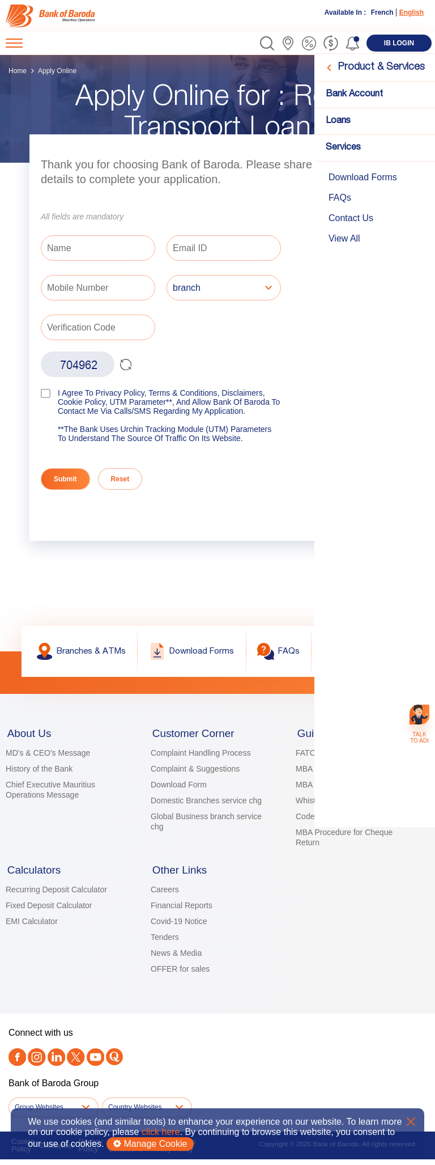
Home (17, 71)
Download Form (179, 788)
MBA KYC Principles (332, 788)
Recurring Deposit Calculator (56, 895)
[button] (267, 43)
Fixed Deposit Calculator (49, 911)
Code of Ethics (321, 819)
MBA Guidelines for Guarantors (351, 772)
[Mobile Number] (98, 287)
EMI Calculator (32, 927)
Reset (120, 479)
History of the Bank (39, 772)
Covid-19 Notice (179, 927)
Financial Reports (181, 911)
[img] (52, 16)
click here (161, 1132)
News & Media (176, 959)
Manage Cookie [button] (150, 1144)
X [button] (411, 1121)
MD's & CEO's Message (48, 756)
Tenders (165, 943)
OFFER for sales (180, 975)
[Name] (98, 248)
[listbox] (224, 289)
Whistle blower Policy (333, 803)
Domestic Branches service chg (206, 803)
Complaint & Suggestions (195, 772)
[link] (52, 16)
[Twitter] (73, 1062)
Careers (165, 895)
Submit (65, 479)
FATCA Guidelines (328, 756)
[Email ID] (224, 248)
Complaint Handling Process (201, 756)
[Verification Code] (98, 327)
